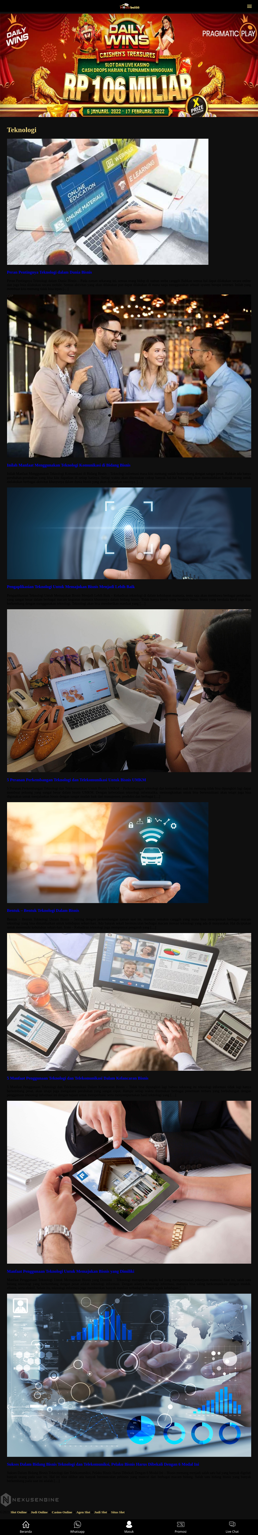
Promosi (181, 1527)
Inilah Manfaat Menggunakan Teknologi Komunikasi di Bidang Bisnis (69, 465)
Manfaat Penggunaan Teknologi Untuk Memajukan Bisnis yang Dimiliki (70, 1271)
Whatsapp (77, 1527)
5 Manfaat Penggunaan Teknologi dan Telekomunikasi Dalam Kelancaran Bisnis (78, 1078)
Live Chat (232, 1527)
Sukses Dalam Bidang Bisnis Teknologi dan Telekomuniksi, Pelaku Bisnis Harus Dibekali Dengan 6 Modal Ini (103, 1464)
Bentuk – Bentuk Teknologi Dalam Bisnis (43, 910)
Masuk (129, 1527)
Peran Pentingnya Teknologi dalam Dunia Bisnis (49, 272)
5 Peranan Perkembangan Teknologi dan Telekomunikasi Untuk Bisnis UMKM (76, 779)
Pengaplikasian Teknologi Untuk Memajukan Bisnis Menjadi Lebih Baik (71, 586)
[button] (249, 6)
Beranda (26, 1527)
